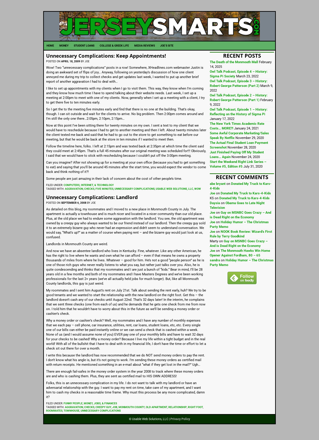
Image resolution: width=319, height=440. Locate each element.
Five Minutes (104, 193)
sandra (215, 265)
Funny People (73, 408)
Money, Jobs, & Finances (100, 408)
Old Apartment (156, 411)
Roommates (54, 415)
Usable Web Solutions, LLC (174, 193)
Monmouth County (132, 411)
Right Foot (195, 411)
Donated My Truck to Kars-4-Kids (246, 198)
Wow (197, 193)
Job (114, 411)
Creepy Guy (103, 411)
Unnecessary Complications (135, 193)
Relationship (177, 411)
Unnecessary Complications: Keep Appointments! (111, 60)
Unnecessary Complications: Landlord (96, 201)
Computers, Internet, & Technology (89, 190)
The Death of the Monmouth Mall (234, 67)
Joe (212, 198)
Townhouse (72, 415)
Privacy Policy (180, 424)
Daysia (215, 208)
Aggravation (74, 193)
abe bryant (218, 189)
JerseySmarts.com (159, 28)
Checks (89, 193)
